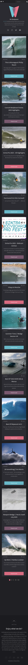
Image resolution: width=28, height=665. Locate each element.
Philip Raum (10, 69)
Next (18, 579)
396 (15, 579)
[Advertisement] (14, 599)
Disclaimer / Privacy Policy (13, 660)
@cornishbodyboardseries (10, 115)
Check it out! (14, 76)
